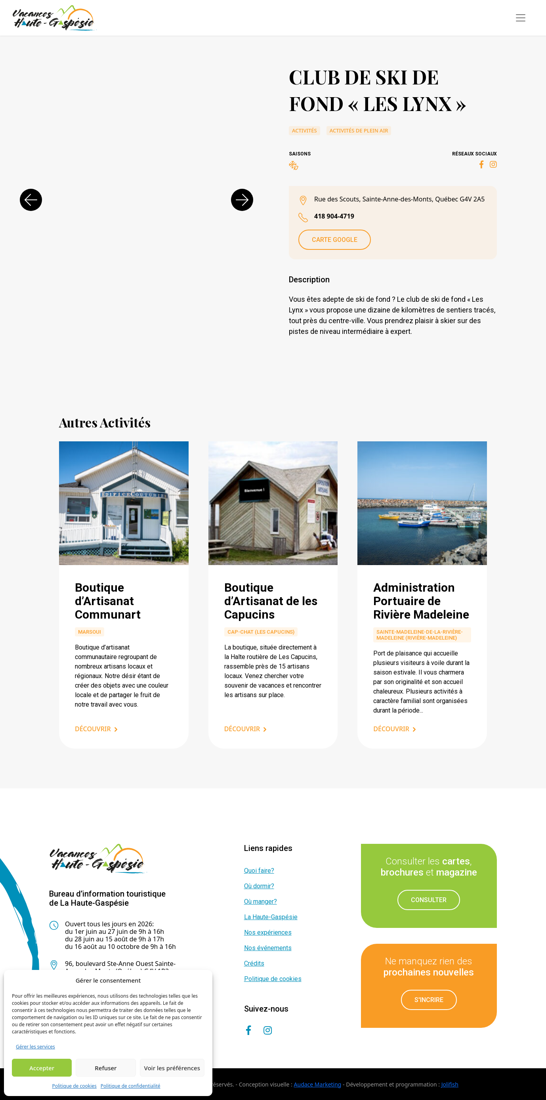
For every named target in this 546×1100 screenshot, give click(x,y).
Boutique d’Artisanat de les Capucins (270, 601)
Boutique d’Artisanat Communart (108, 601)
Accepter (41, 1068)
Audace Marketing (318, 1084)
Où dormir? (259, 886)
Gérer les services (35, 1046)
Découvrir (93, 729)
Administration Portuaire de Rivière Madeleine (421, 601)
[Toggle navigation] (520, 17)
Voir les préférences (172, 1068)
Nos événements (268, 948)
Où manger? (260, 901)
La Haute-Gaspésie (271, 917)
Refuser (105, 1068)
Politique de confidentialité (130, 1086)
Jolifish (449, 1084)
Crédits (254, 963)
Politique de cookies (74, 1086)
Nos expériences (268, 932)
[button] (31, 200)
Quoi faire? (259, 870)
